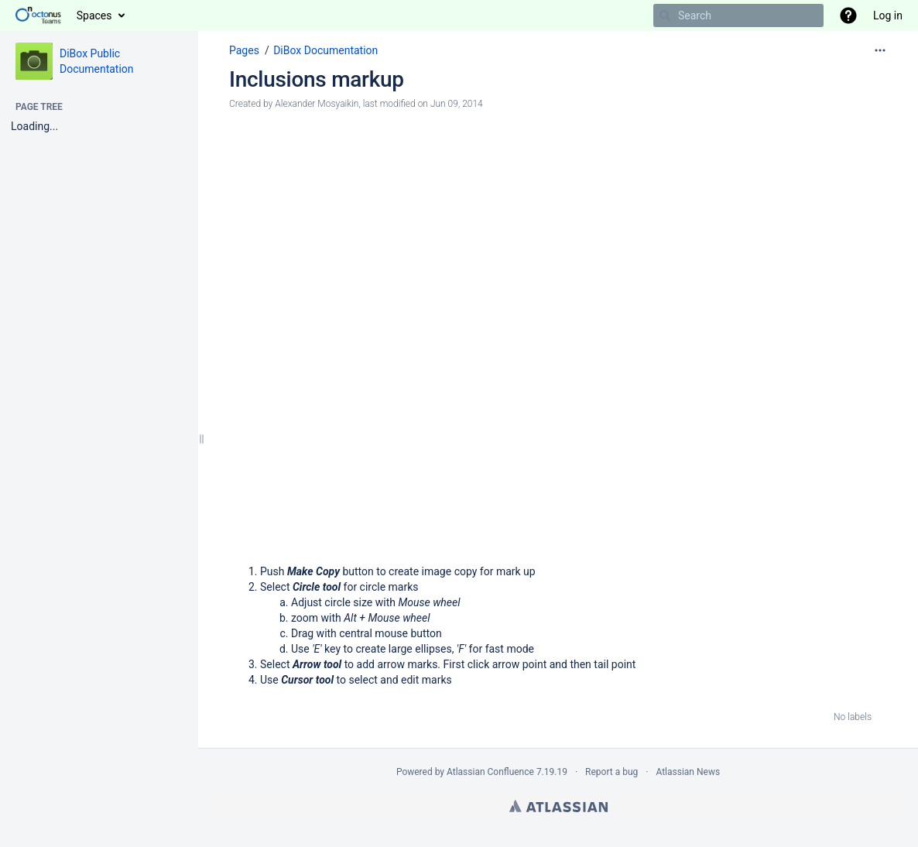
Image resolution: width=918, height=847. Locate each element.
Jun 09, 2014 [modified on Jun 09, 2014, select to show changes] (456, 103)
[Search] (665, 15)
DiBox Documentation (325, 50)
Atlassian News (688, 771)
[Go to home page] (38, 15)
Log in (888, 15)
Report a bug (611, 771)
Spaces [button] (94, 15)
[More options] (880, 50)
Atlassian (558, 806)
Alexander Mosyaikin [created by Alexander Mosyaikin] (316, 103)
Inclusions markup (316, 79)
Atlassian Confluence (490, 771)
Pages (244, 50)
